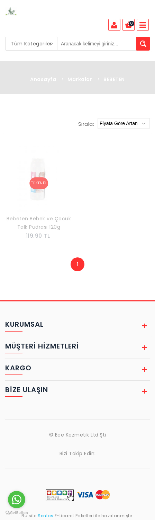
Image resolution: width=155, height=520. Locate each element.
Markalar (79, 79)
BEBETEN (114, 79)
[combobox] (31, 43)
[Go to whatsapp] (16, 499)
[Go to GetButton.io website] (17, 513)
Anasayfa (43, 79)
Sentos (46, 516)
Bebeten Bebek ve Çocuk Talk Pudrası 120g (39, 222)
